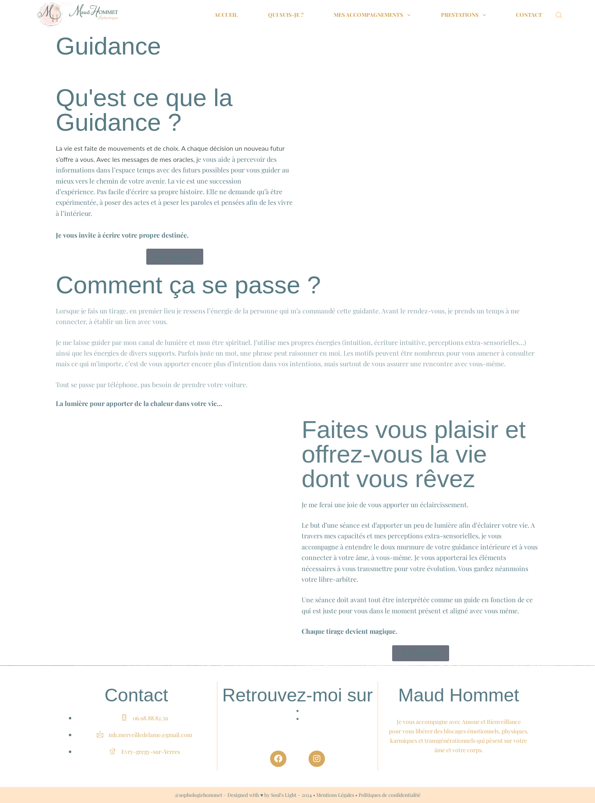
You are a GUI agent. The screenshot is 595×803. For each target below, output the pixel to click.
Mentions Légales (335, 795)
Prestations (465, 15)
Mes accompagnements (374, 15)
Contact (529, 14)
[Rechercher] (559, 15)
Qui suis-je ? (286, 14)
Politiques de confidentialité (389, 795)
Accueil (226, 14)
